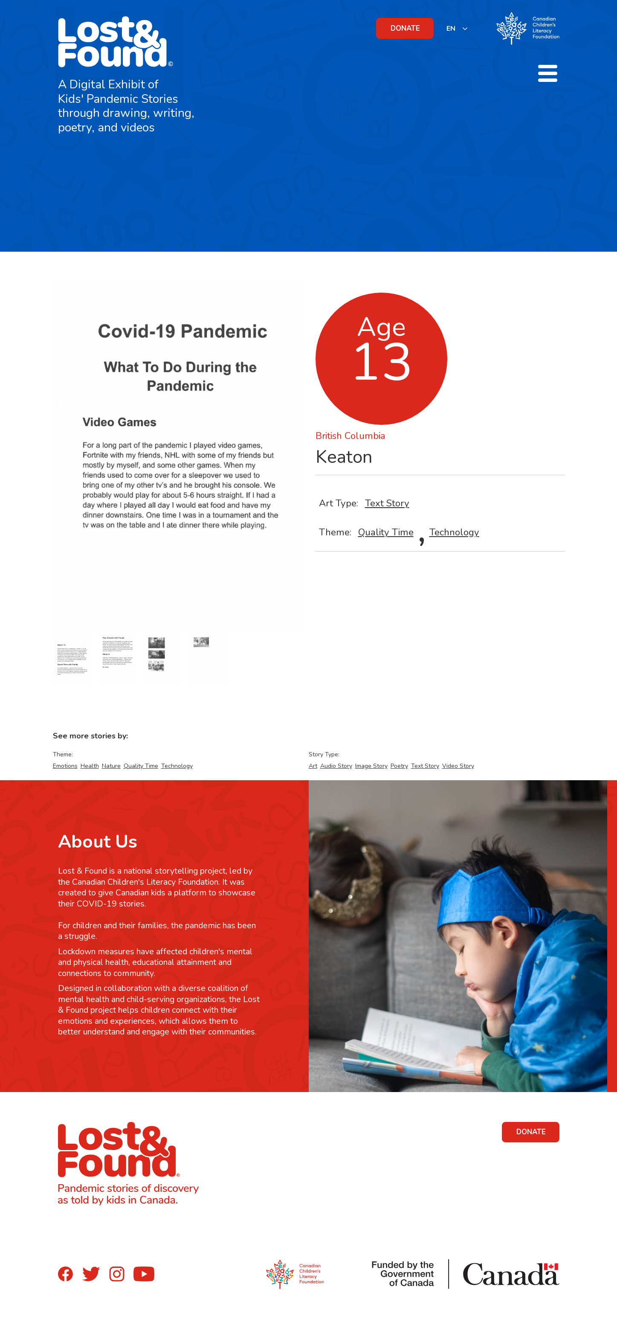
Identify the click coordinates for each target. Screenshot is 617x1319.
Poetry (399, 766)
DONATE (405, 28)
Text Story (387, 503)
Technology (454, 532)
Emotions (65, 766)
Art (313, 766)
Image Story (371, 766)
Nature (111, 766)
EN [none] (450, 28)
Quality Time (386, 532)
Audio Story (336, 766)
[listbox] (457, 28)
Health (90, 766)
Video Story (458, 766)
